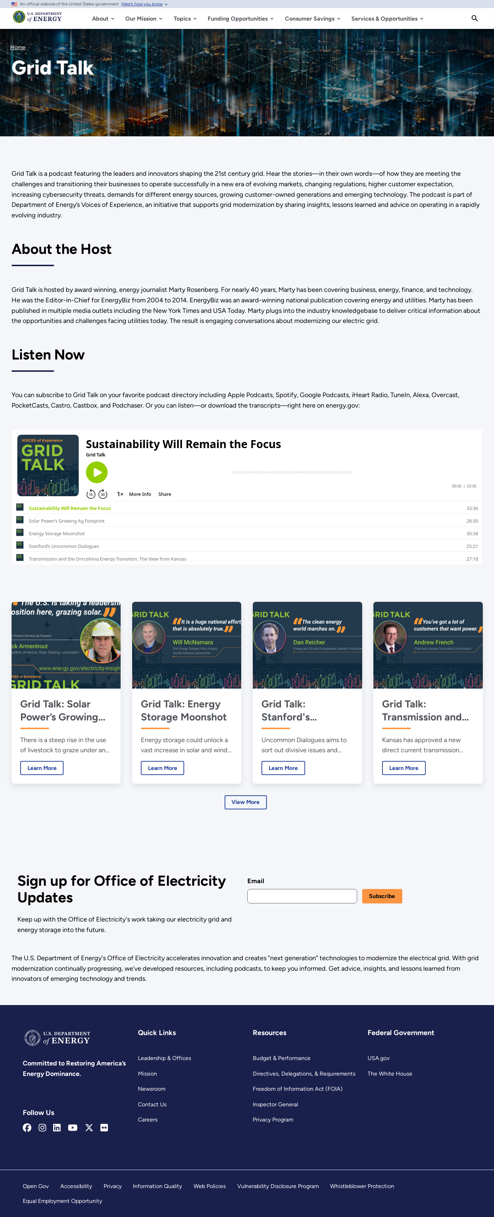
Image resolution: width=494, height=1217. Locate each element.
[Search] (475, 18)
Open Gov (36, 1186)
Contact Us (152, 1104)
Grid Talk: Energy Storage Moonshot (184, 710)
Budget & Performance (282, 1058)
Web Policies (210, 1186)
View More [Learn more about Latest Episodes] (245, 802)
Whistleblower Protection (362, 1186)
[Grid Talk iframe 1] (247, 497)
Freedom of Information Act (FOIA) (298, 1088)
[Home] (38, 20)
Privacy (113, 1186)
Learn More (38, 767)
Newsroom (151, 1088)
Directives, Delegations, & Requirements (304, 1073)
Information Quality (157, 1186)
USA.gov (379, 1058)
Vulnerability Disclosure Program (278, 1186)
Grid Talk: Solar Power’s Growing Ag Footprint (59, 710)
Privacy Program (273, 1119)
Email (255, 881)
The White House (390, 1073)
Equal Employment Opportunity (62, 1200)
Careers (147, 1119)
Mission (147, 1073)
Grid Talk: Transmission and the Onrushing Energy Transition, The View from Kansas (424, 710)
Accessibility (76, 1186)
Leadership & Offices (164, 1058)
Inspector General (275, 1104)
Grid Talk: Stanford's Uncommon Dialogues (288, 710)
